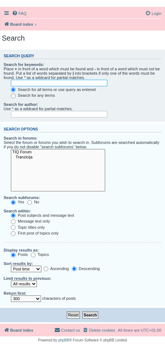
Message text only (30, 221)
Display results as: (21, 250)
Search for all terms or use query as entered (53, 89)
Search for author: (21, 104)
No (33, 202)
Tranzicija (58, 157)
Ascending (56, 268)
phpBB (63, 340)
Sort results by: (18, 263)
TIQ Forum (58, 152)
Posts (19, 254)
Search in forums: (21, 138)
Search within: (17, 211)
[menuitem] (19, 13)
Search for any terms (33, 95)
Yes (17, 202)
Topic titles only (28, 227)
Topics (40, 254)
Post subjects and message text (42, 215)
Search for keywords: (24, 64)
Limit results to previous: (27, 278)
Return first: (15, 293)
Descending (86, 268)
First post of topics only (35, 233)
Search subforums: (22, 197)
